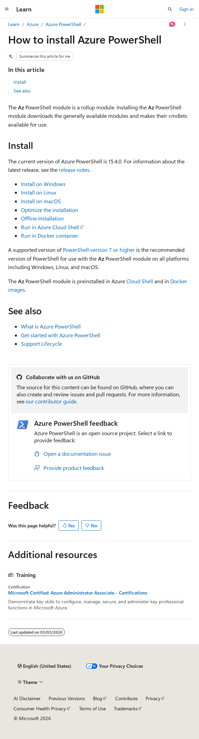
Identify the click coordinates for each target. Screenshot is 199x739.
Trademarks (126, 708)
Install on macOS (41, 201)
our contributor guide (51, 401)
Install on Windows (43, 183)
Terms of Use (92, 708)
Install (20, 82)
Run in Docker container (49, 235)
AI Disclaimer (27, 698)
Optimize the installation (49, 209)
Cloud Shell (139, 281)
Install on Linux (38, 192)
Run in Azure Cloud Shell (50, 227)
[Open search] (170, 9)
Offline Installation (42, 218)
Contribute (126, 698)
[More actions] (185, 24)
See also (22, 90)
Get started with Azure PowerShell (60, 335)
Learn (14, 24)
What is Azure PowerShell (51, 326)
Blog (97, 698)
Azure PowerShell (63, 24)
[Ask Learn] (172, 24)
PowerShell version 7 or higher (99, 249)
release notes (74, 169)
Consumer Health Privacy (40, 708)
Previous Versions (67, 698)
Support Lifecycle (41, 343)
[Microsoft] (99, 9)
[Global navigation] (7, 9)
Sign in (186, 9)
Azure (33, 24)
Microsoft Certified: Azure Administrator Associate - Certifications (77, 593)
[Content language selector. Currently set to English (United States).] (44, 666)
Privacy (153, 698)
